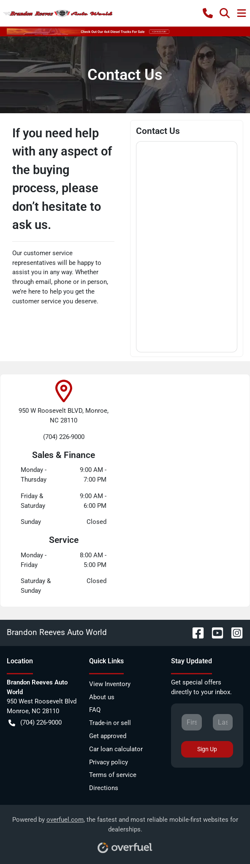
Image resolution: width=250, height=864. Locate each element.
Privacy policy (108, 762)
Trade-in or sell (110, 723)
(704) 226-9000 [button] (35, 723)
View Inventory (109, 684)
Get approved (107, 736)
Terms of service (112, 775)
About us (101, 697)
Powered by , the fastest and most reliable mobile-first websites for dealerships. (125, 832)
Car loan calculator (116, 749)
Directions (103, 788)
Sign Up (207, 749)
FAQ (95, 710)
